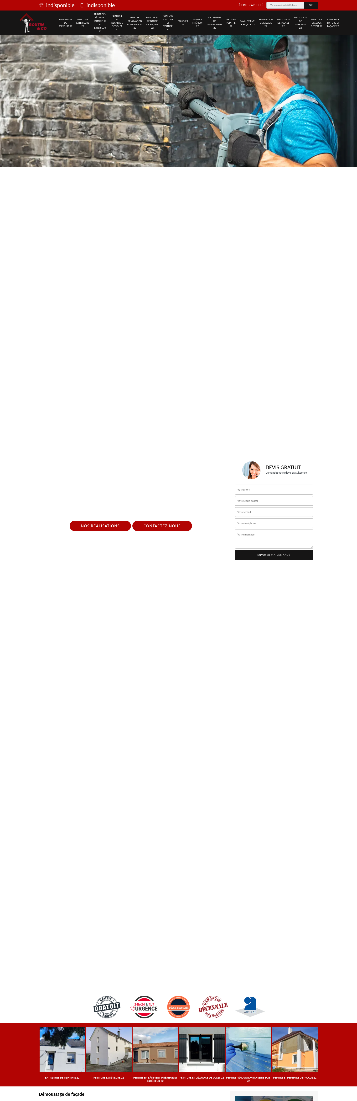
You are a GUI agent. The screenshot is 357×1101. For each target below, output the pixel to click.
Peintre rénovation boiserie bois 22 (134, 22)
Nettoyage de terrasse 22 (300, 22)
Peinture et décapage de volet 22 (117, 22)
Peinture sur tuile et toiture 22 (167, 22)
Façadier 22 (182, 23)
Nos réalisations (100, 526)
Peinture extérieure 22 (82, 23)
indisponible (57, 5)
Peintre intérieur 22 (197, 23)
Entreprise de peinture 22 (65, 23)
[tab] (178, 83)
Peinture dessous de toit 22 (316, 23)
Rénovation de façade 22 (266, 23)
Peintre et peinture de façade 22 (152, 22)
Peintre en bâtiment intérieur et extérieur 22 (100, 23)
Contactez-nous (162, 526)
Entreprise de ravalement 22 (214, 22)
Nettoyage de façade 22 (283, 23)
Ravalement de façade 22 (247, 23)
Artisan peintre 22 (231, 23)
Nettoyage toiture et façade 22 (333, 23)
